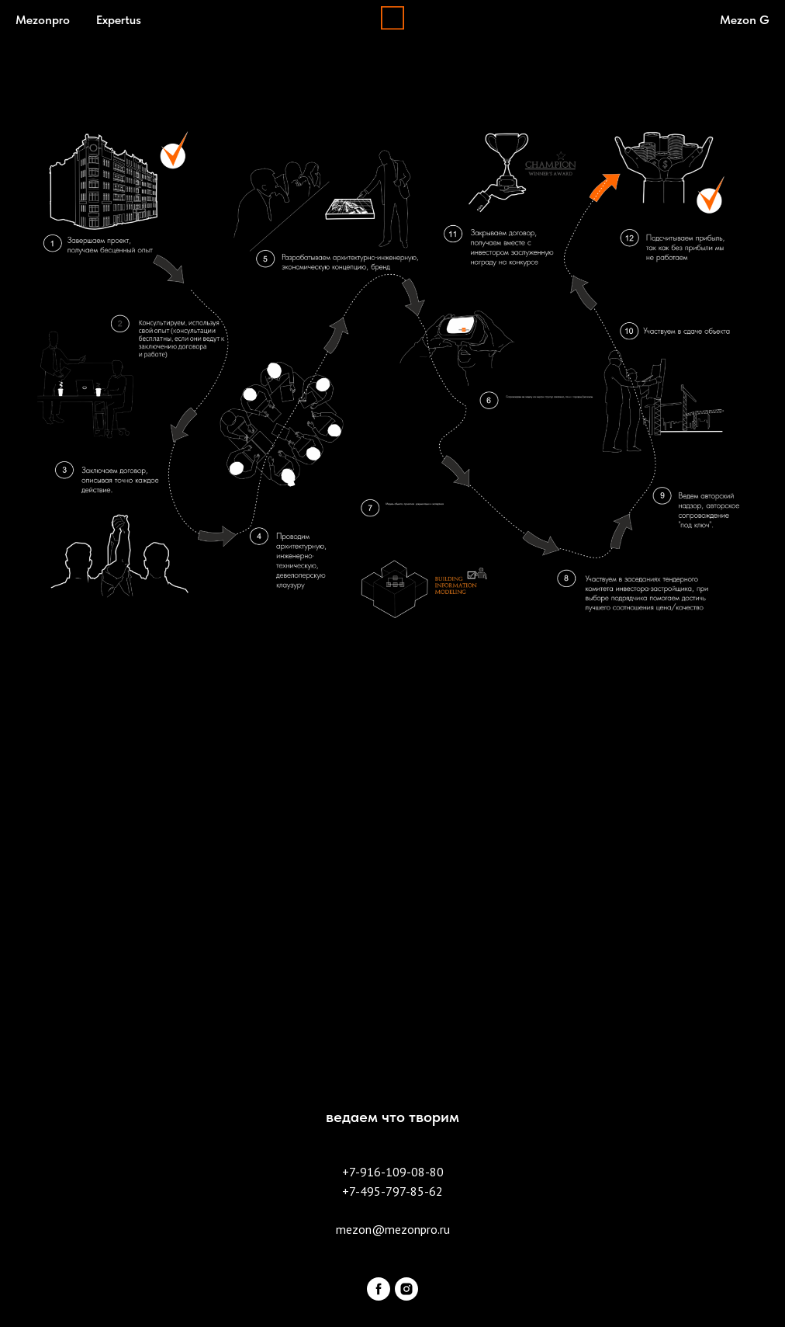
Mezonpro (43, 19)
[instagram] (406, 1289)
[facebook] (378, 1289)
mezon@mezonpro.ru (393, 1229)
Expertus (118, 19)
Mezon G (744, 19)
